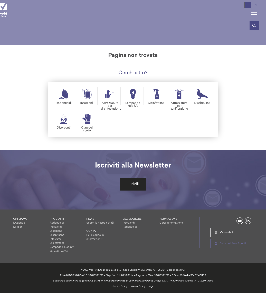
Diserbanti (56, 231)
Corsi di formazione (171, 223)
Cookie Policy (119, 286)
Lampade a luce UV (62, 247)
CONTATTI (92, 231)
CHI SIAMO (20, 219)
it (248, 5)
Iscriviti (133, 184)
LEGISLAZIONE (132, 219)
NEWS (90, 219)
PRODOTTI (57, 219)
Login (151, 286)
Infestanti (55, 239)
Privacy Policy (137, 286)
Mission (18, 227)
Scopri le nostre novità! (100, 223)
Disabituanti (57, 235)
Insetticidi (56, 227)
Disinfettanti (57, 243)
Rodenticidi (57, 223)
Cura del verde (59, 251)
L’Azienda (19, 223)
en (255, 5)
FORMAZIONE (168, 219)
